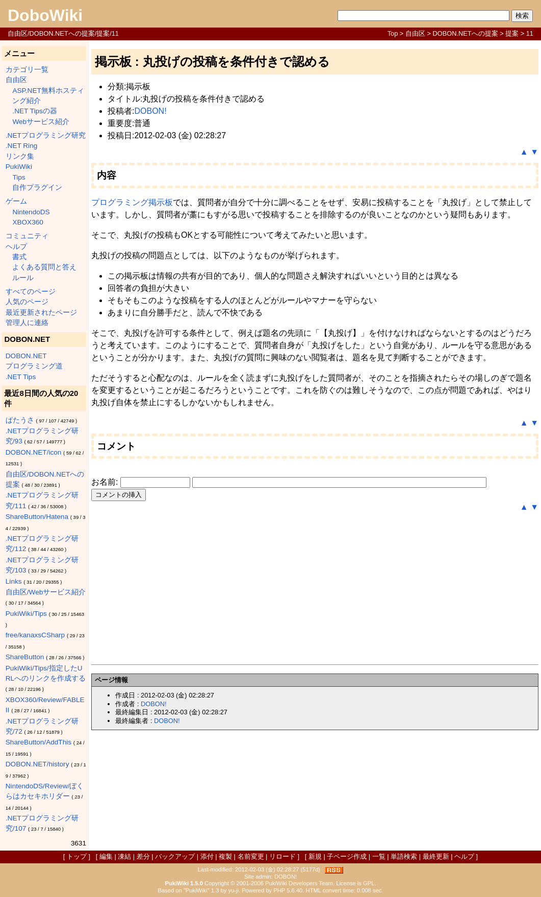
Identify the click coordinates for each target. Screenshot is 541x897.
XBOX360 (27, 222)
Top (393, 33)
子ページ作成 (347, 856)
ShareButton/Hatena (37, 516)
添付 (207, 856)
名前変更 (251, 856)
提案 (512, 33)
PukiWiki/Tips (26, 613)
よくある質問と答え (44, 267)
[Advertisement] (314, 588)
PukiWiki (19, 166)
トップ (77, 856)
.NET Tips (21, 377)
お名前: (105, 482)
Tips (18, 177)
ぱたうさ (20, 420)
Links (14, 581)
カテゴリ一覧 (27, 69)
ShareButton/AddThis (38, 742)
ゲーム (16, 201)
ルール (23, 278)
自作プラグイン (37, 187)
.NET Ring (21, 146)
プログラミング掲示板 (132, 202)
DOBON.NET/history (37, 764)
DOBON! (150, 111)
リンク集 (20, 156)
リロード (282, 856)
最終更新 (436, 856)
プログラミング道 (34, 366)
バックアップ (175, 856)
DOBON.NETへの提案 (465, 33)
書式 (19, 257)
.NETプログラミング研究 (46, 135)
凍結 (124, 856)
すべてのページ (31, 291)
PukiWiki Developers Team (299, 883)
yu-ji (233, 890)
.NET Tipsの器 (34, 111)
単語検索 (404, 856)
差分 (143, 856)
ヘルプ (16, 247)
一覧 (378, 856)
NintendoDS (30, 212)
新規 (315, 856)
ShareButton (25, 657)
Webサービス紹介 (40, 122)
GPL (368, 883)
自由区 (415, 33)
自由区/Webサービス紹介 (46, 592)
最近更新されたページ (41, 312)
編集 (106, 856)
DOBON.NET (26, 356)
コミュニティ (27, 236)
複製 (225, 856)
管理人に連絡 (27, 323)
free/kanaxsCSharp (35, 635)
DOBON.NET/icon (34, 452)
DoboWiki (45, 15)
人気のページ (27, 302)
